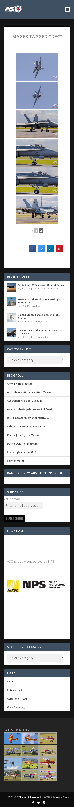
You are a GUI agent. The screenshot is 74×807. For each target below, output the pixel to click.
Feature (46, 288)
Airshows (36, 305)
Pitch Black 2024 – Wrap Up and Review (41, 285)
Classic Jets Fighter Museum (24, 435)
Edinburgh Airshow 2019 (21, 452)
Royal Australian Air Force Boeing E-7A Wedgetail (41, 301)
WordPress (62, 796)
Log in (10, 681)
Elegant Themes (29, 796)
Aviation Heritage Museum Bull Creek (29, 409)
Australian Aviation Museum (24, 400)
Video (44, 321)
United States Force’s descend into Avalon (39, 316)
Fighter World (15, 460)
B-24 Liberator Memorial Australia (28, 417)
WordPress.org (16, 707)
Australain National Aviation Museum (30, 392)
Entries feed (14, 690)
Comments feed (17, 698)
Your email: (12, 499)
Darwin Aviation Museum (22, 443)
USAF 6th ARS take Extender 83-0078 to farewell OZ (41, 332)
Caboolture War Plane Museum (26, 426)
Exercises (37, 288)
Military (54, 288)
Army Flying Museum (20, 383)
